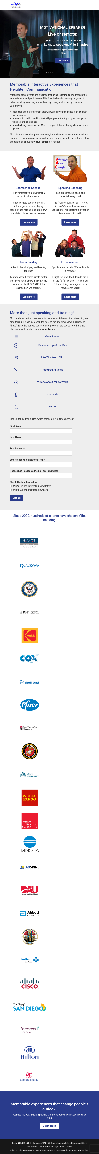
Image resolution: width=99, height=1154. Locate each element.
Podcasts (52, 394)
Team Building (29, 262)
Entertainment (70, 262)
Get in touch (49, 1125)
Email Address (17, 448)
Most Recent (52, 336)
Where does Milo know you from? (27, 459)
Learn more (29, 222)
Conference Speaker (29, 188)
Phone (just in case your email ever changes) (34, 470)
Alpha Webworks (28, 1150)
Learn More (62, 60)
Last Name (15, 437)
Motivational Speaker (62, 27)
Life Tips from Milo (52, 357)
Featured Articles (52, 369)
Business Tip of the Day (52, 345)
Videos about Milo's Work (52, 382)
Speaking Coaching (70, 188)
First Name (16, 426)
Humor (52, 406)
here (86, 1150)
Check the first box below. (23, 482)
